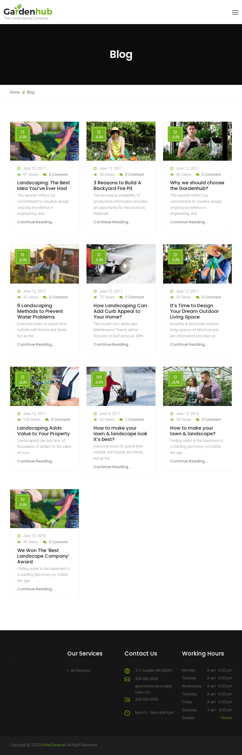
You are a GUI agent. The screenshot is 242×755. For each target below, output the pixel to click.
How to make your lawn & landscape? (193, 431)
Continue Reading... (36, 222)
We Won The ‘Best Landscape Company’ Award (43, 556)
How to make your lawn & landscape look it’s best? (120, 434)
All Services (80, 670)
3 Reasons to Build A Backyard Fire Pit (117, 185)
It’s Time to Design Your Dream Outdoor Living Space (194, 311)
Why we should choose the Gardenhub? (197, 185)
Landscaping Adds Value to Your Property (43, 431)
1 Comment (134, 419)
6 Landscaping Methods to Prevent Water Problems (40, 311)
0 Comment (58, 174)
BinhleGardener (53, 745)
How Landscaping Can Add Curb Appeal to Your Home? (120, 311)
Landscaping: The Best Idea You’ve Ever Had (43, 185)
